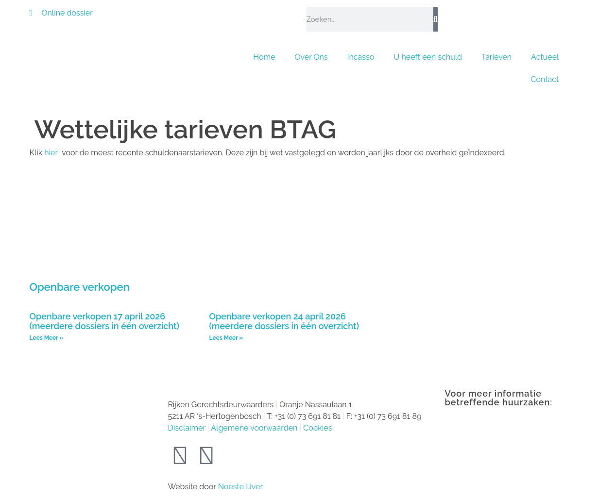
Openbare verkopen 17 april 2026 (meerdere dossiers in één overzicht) (104, 321)
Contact (545, 79)
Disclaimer (186, 428)
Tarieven (496, 57)
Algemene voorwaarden (254, 428)
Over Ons (311, 57)
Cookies (317, 428)
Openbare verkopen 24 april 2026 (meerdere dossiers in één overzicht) (284, 321)
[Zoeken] (435, 19)
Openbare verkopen (80, 287)
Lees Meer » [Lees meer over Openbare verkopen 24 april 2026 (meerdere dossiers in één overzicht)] (226, 337)
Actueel (545, 57)
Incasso (361, 57)
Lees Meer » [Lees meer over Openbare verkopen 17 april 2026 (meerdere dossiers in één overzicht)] (47, 337)
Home (264, 57)
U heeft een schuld (427, 57)
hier (52, 152)
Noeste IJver (240, 486)
